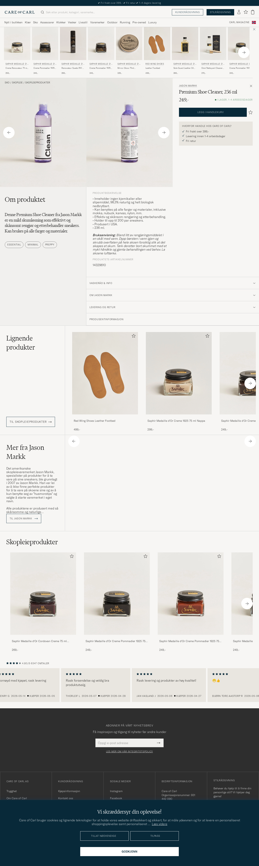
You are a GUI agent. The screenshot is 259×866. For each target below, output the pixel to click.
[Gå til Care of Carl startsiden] (20, 12)
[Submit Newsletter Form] (158, 743)
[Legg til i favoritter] (133, 336)
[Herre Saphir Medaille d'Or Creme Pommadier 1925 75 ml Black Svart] (45, 43)
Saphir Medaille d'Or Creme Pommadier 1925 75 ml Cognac (189, 641)
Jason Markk (188, 85)
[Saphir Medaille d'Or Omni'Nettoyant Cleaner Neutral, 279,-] (213, 51)
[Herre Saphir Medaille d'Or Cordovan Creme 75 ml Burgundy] (43, 593)
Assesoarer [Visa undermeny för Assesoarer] (47, 22)
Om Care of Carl (17, 798)
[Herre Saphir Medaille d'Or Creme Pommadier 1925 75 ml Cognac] (191, 593)
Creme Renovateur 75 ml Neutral (17, 68)
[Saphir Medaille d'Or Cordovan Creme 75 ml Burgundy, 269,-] (43, 602)
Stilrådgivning (220, 12)
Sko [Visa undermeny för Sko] (35, 22)
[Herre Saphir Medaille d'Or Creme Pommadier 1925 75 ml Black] (117, 593)
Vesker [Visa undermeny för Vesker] (72, 22)
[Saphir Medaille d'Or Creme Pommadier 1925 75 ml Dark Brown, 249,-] (101, 51)
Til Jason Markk (24, 518)
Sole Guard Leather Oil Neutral (183, 68)
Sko (7, 82)
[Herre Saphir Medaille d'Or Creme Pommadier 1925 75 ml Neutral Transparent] (241, 43)
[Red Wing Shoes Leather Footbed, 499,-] (157, 51)
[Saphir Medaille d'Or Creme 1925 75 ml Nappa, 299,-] (179, 381)
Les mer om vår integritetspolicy (129, 751)
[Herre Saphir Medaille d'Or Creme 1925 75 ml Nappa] (179, 373)
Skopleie (17, 82)
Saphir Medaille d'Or (17, 64)
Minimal (33, 244)
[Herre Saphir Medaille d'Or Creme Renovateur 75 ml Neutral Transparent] (17, 43)
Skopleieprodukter (37, 82)
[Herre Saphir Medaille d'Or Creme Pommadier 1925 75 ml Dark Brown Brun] (101, 43)
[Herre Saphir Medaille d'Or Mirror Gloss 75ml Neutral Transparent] (129, 43)
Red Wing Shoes (154, 64)
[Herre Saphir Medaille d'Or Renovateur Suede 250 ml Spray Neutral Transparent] (73, 43)
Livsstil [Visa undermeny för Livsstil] (83, 22)
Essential (14, 244)
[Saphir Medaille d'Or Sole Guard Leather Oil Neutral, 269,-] (185, 51)
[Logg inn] (239, 12)
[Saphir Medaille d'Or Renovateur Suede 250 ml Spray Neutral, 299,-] (73, 51)
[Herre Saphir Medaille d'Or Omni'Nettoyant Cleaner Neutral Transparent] (213, 43)
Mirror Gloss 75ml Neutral (125, 68)
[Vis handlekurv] (253, 12)
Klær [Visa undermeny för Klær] (28, 22)
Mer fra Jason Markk (25, 452)
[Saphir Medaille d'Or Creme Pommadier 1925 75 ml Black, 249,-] (45, 51)
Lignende (20, 342)
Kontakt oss (65, 798)
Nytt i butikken (129, 2)
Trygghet (12, 791)
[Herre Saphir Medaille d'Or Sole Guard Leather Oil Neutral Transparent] (185, 43)
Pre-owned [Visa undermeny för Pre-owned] (139, 22)
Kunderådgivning (187, 12)
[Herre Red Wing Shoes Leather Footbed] (157, 43)
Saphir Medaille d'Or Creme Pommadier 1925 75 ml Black (115, 641)
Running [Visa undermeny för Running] (125, 22)
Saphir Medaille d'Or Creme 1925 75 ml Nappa (176, 421)
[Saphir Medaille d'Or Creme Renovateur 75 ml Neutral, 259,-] (17, 51)
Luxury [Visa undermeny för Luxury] (152, 22)
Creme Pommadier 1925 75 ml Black (44, 68)
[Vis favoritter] (246, 12)
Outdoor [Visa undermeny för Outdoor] (112, 22)
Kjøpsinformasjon (69, 791)
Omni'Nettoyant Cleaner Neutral (212, 68)
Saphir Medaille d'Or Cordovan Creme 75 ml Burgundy (39, 641)
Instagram (116, 791)
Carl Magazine (239, 22)
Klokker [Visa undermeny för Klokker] (61, 22)
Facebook (116, 798)
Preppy (49, 244)
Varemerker (97, 22)
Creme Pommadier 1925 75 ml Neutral (240, 68)
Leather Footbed (152, 68)
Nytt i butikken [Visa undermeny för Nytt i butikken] (13, 22)
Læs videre (159, 824)
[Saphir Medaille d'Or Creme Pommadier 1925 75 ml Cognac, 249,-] (190, 602)
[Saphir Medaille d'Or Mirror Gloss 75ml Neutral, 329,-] (129, 51)
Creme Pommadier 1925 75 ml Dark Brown (100, 68)
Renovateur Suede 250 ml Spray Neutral (73, 68)
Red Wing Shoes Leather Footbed (94, 421)
